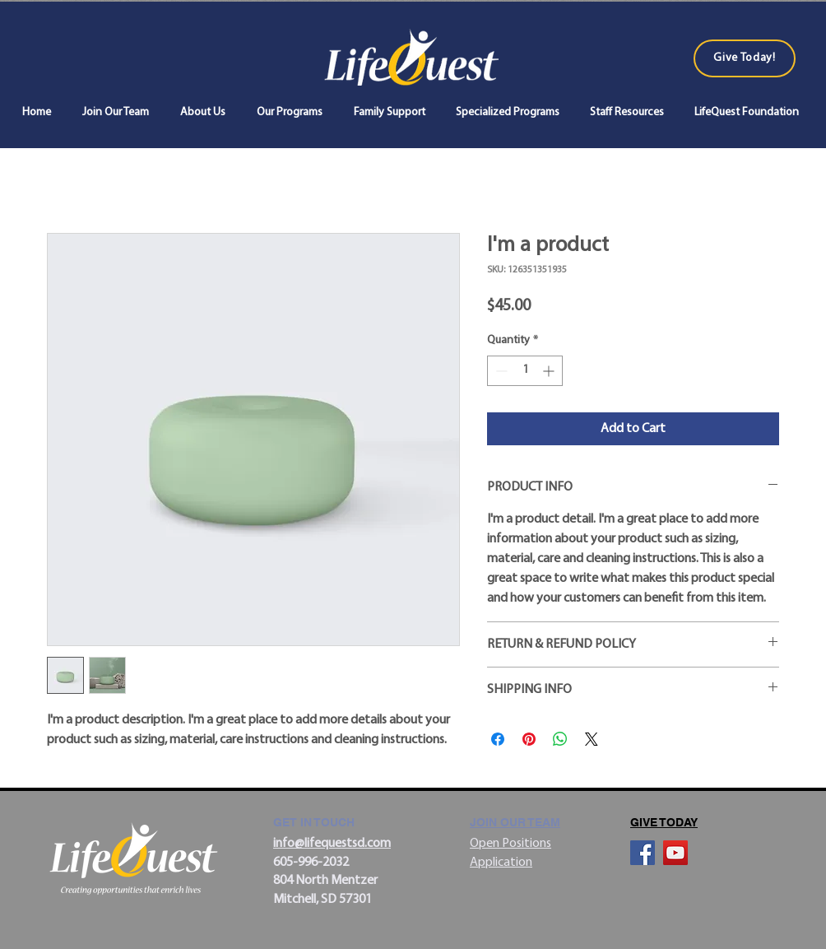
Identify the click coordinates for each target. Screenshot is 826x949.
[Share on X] (591, 739)
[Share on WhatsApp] (560, 739)
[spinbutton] (525, 370)
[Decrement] (500, 370)
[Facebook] (642, 852)
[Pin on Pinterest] (529, 739)
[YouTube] (675, 852)
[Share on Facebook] (498, 739)
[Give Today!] (745, 58)
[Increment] (550, 370)
